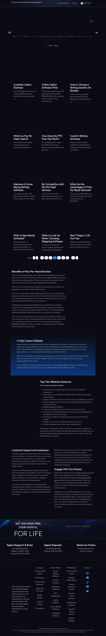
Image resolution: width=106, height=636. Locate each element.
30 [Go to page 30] (63, 258)
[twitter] (87, 591)
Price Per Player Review (71, 611)
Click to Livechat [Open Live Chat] (86, 551)
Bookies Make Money (71, 579)
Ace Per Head (42, 628)
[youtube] (87, 577)
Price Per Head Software (71, 596)
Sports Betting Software (55, 573)
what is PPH (51, 278)
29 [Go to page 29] (59, 258)
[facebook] (87, 586)
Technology (40, 578)
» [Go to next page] (76, 258)
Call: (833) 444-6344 (53, 548)
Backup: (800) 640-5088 (84, 526)
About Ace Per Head (40, 589)
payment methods (56, 407)
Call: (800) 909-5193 (63, 3)
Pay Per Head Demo (40, 572)
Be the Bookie (39, 596)
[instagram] (87, 573)
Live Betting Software (55, 614)
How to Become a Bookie (71, 586)
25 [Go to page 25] (42, 258)
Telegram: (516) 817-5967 (20, 551)
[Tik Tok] (87, 582)
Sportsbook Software (55, 588)
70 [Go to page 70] (73, 258)
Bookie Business (72, 619)
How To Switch (40, 603)
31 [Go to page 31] (67, 258)
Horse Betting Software (56, 607)
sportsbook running (19, 324)
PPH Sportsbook (55, 594)
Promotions (40, 608)
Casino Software (55, 601)
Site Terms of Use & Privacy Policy (59, 628)
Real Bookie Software (71, 603)
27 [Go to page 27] (50, 258)
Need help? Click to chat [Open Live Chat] (72, 526)
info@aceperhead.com (86, 548)
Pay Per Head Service (71, 572)
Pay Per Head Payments (40, 583)
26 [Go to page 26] (46, 258)
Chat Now (74, 3)
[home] (50, 45)
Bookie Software (55, 581)
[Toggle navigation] (91, 21)
